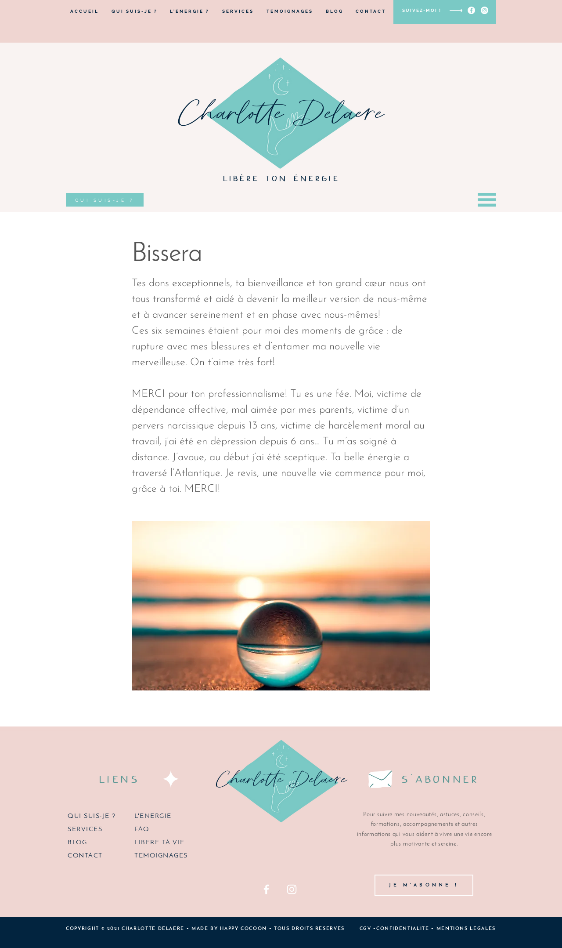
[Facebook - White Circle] (471, 10)
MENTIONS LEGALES (466, 928)
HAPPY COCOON (243, 928)
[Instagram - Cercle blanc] (484, 10)
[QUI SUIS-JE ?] (105, 200)
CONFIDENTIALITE (402, 928)
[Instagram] (291, 889)
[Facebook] (266, 889)
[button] (487, 200)
